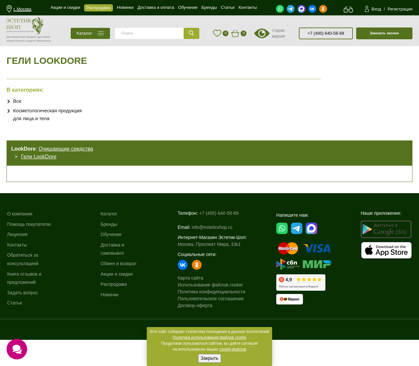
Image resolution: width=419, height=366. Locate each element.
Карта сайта (190, 297)
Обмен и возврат (119, 286)
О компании (20, 237)
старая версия (278, 33)
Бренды (109, 247)
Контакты (17, 268)
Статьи (15, 326)
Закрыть (209, 358)
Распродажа (114, 307)
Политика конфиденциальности (212, 311)
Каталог (109, 237)
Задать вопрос (23, 316)
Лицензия (18, 257)
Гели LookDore (40, 169)
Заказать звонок (384, 33)
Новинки (110, 317)
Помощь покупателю (30, 247)
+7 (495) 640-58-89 (326, 33)
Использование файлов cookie (210, 304)
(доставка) (43, 36)
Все (17, 110)
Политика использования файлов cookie (209, 337)
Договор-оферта (195, 324)
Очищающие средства (68, 161)
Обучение (111, 257)
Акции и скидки (117, 297)
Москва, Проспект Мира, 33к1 (209, 263)
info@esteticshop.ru (212, 246)
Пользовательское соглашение (211, 317)
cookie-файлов (232, 349)
